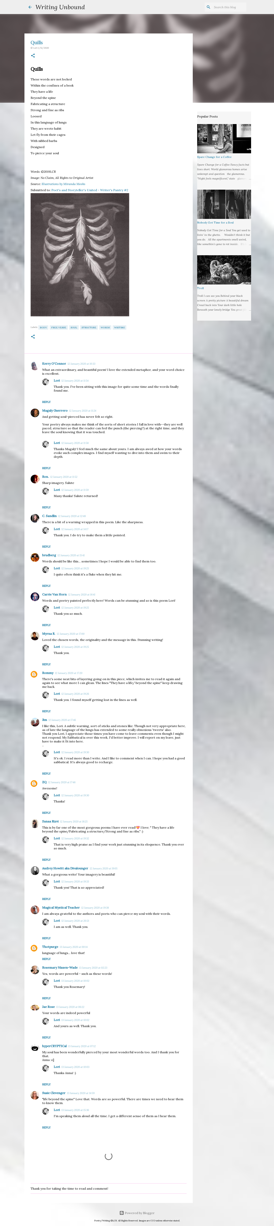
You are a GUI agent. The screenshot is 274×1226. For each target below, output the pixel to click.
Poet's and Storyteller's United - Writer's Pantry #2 (89, 190)
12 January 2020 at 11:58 (75, 443)
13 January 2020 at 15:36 (75, 1110)
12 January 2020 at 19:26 (75, 694)
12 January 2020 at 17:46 (62, 720)
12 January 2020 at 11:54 (75, 380)
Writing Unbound (60, 7)
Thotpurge (50, 947)
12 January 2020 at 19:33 (75, 881)
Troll (200, 288)
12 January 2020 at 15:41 (71, 555)
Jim (44, 720)
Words (105, 327)
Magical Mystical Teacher (61, 907)
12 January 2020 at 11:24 (82, 410)
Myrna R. (48, 634)
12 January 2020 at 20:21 (75, 920)
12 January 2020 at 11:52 (63, 477)
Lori (57, 380)
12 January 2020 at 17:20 (68, 673)
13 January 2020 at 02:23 (93, 967)
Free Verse (58, 327)
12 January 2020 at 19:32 (75, 838)
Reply (46, 402)
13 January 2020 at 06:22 (70, 1007)
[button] (33, 55)
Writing (119, 327)
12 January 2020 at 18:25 (74, 821)
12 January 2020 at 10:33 (81, 363)
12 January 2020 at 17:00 (71, 634)
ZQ (44, 782)
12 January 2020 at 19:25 (75, 568)
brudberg (49, 555)
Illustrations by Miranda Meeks (63, 184)
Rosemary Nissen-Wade (60, 967)
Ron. (45, 477)
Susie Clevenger (53, 1093)
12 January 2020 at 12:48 (72, 516)
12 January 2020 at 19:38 (95, 907)
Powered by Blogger (137, 1213)
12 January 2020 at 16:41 (81, 594)
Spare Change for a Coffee (214, 157)
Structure (89, 327)
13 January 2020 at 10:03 (75, 1067)
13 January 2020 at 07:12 (82, 1046)
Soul (74, 327)
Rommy (47, 673)
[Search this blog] (226, 7)
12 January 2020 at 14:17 (74, 529)
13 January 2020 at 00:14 (74, 947)
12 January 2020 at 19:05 (103, 868)
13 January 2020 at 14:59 (81, 1093)
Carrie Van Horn (54, 594)
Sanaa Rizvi (50, 821)
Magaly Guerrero (55, 410)
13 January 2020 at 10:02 (75, 980)
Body (43, 327)
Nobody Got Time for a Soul (215, 222)
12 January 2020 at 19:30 (75, 752)
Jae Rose (48, 1007)
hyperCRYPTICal (54, 1046)
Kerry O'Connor (54, 363)
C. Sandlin (49, 516)
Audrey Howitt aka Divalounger (65, 868)
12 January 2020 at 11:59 (75, 490)
